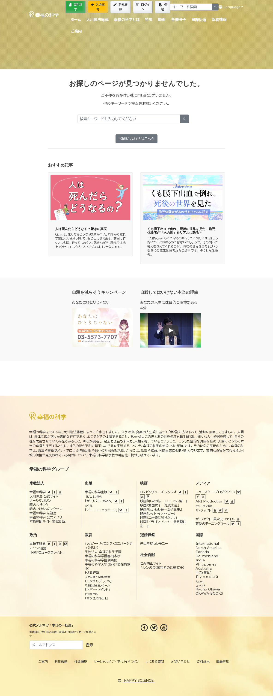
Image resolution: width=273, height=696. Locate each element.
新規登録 (120, 7)
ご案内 (76, 31)
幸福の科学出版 (96, 492)
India (200, 560)
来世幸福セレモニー (154, 543)
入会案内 (98, 7)
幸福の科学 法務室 (43, 513)
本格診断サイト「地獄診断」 (48, 521)
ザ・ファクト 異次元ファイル (215, 519)
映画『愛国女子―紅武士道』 (159, 505)
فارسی (200, 585)
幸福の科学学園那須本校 (102, 556)
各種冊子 (178, 19)
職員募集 (222, 661)
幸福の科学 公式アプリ (46, 517)
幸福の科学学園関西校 (101, 560)
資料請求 (75, 7)
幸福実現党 (38, 543)
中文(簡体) (204, 572)
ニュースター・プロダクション (215, 492)
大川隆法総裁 (97, 19)
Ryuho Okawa (208, 589)
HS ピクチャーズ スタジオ (158, 492)
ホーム (76, 19)
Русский (207, 576)
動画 (161, 19)
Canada (202, 552)
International (207, 543)
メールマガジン (40, 500)
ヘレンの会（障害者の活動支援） (162, 567)
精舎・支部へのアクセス (46, 509)
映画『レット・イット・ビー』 (157, 513)
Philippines (206, 564)
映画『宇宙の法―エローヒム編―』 (163, 501)
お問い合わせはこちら (136, 139)
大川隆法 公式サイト (44, 496)
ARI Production (209, 501)
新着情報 (219, 19)
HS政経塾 (92, 572)
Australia (204, 568)
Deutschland (207, 556)
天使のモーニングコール (212, 523)
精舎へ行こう (39, 504)
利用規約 (61, 661)
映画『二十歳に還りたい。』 (158, 517)
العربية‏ (200, 581)
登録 (89, 645)
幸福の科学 (38, 492)
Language (229, 7)
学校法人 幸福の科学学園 (103, 552)
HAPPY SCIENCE (139, 680)
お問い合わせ (180, 661)
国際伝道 (198, 19)
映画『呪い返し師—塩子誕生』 (161, 509)
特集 (148, 19)
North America (209, 547)
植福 (163, 7)
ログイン (143, 7)
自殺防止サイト (150, 563)
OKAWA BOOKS (209, 593)
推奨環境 (80, 661)
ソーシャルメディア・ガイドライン (116, 661)
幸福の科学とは (126, 19)
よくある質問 (154, 661)
